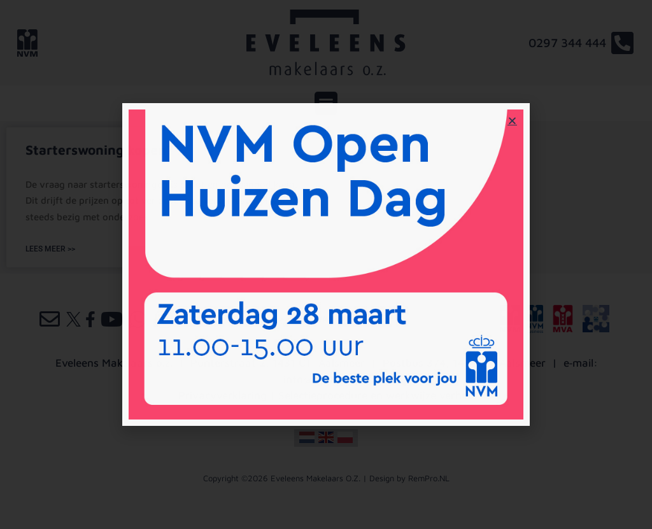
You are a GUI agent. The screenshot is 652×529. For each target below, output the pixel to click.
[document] (326, 264)
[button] (512, 120)
